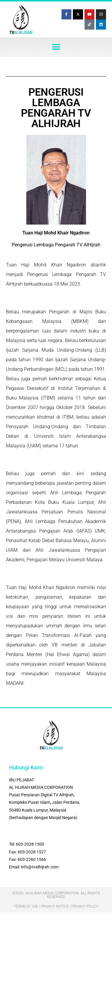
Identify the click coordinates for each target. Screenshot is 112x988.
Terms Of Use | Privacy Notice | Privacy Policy (56, 906)
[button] (56, 47)
